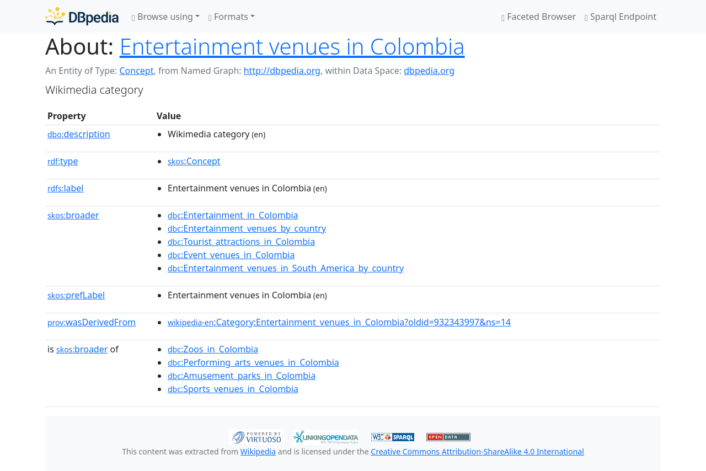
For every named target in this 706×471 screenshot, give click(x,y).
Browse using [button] (162, 16)
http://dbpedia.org (282, 71)
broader (73, 215)
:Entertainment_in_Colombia (233, 215)
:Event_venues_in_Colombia (231, 255)
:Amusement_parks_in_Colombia (241, 376)
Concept (136, 71)
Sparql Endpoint (620, 16)
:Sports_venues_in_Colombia (233, 389)
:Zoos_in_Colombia (213, 349)
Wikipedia (258, 451)
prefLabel (76, 295)
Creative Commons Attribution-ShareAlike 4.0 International (477, 451)
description (78, 134)
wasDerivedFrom (91, 322)
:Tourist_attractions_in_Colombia (241, 241)
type (62, 161)
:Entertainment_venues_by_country (247, 228)
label (65, 188)
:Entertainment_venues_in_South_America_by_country (286, 268)
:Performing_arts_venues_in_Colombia (253, 362)
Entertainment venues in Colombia (292, 46)
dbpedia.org (429, 71)
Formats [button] (228, 16)
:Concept (194, 161)
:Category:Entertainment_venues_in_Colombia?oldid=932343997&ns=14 (339, 322)
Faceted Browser (538, 16)
